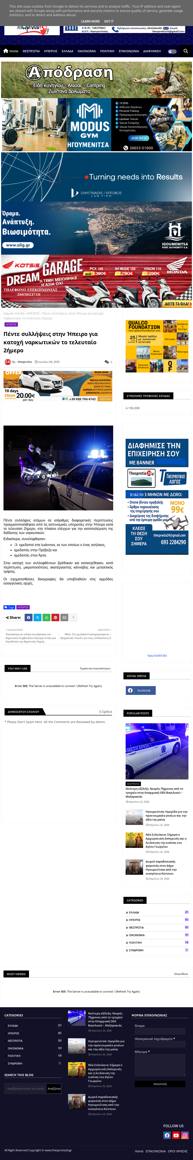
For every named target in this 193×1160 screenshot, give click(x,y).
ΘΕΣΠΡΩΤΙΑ (31, 51)
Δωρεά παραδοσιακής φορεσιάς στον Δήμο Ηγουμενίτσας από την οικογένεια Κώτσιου (161, 867)
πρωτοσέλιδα (157, 655)
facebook (143, 690)
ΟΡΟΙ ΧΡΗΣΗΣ (178, 1151)
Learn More (90, 21)
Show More (181, 974)
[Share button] (73, 617)
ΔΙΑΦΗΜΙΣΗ (152, 51)
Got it (109, 21)
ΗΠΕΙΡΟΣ (50, 51)
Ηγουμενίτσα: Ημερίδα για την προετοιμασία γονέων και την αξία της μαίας (167, 815)
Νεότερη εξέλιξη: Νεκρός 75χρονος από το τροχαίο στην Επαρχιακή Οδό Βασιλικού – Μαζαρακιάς (154, 792)
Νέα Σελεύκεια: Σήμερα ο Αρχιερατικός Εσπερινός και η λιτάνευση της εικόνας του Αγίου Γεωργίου (166, 841)
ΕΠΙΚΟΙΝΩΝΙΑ (129, 51)
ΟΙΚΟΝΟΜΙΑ (87, 51)
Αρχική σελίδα (13, 313)
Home (13, 51)
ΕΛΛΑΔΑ (67, 51)
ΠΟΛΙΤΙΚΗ (107, 51)
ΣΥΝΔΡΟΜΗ (158, 950)
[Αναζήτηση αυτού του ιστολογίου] (26, 1088)
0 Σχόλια (105, 712)
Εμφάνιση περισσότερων (95, 668)
